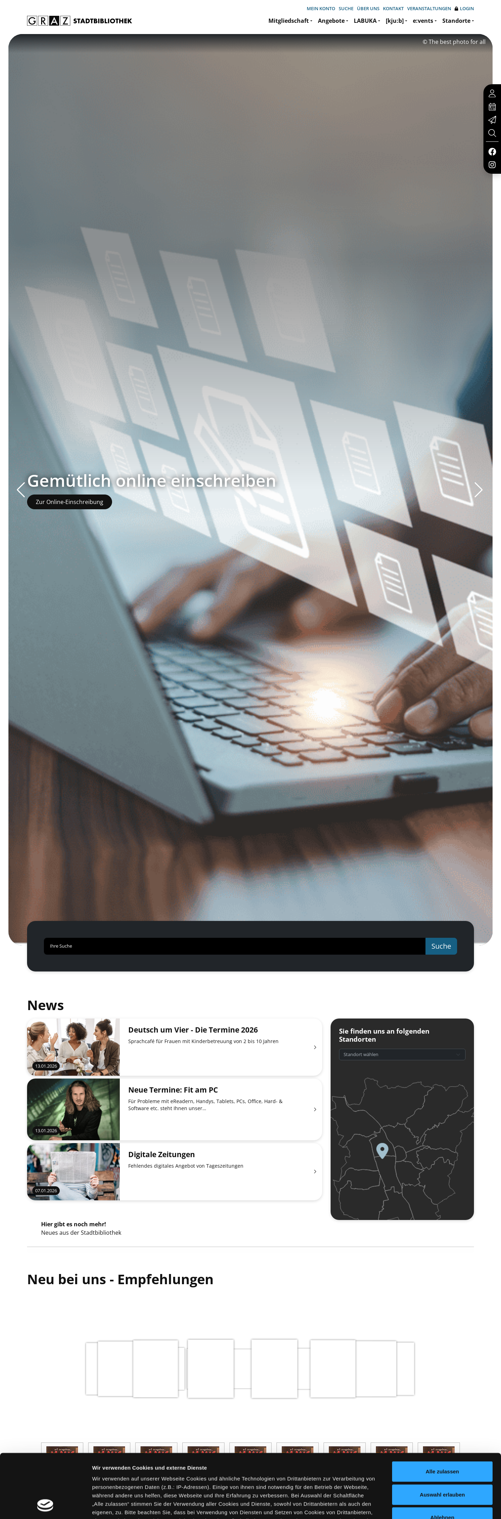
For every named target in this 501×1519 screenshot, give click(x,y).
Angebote (331, 21)
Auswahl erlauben (442, 1435)
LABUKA (365, 21)
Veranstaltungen (429, 8)
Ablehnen (442, 1458)
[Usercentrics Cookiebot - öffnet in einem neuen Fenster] (45, 1505)
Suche (346, 8)
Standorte (456, 21)
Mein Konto (321, 8)
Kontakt (393, 8)
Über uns (368, 8)
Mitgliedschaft (288, 21)
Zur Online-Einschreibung (69, 502)
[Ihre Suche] (235, 946)
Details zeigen (373, 1505)
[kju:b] (395, 21)
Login (464, 8)
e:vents (423, 21)
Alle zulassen (442, 1412)
